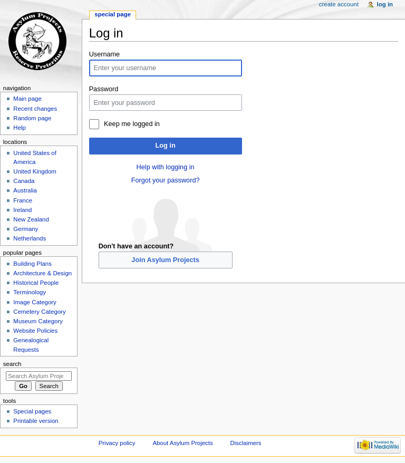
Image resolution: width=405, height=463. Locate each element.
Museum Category (38, 321)
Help (19, 127)
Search (12, 364)
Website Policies (35, 330)
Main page (27, 98)
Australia (25, 190)
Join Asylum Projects (165, 260)
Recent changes (35, 108)
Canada (23, 181)
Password (104, 89)
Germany (25, 229)
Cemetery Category (39, 311)
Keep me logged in (132, 124)
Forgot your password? (165, 180)
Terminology (29, 292)
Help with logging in (166, 167)
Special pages (32, 411)
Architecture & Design (42, 273)
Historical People (36, 282)
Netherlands (29, 238)
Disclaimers (246, 443)
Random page (32, 118)
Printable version (35, 421)
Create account (339, 4)
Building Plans (32, 264)
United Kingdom (34, 171)
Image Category (34, 302)
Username (104, 54)
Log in (166, 145)
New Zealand (31, 219)
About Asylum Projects (182, 443)
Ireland (22, 210)
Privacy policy (117, 443)
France (22, 200)
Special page (112, 14)
